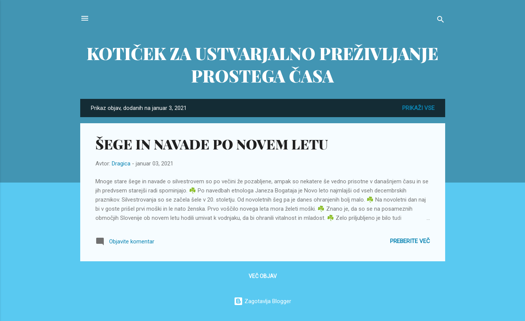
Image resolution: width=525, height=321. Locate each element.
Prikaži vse (418, 108)
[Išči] (440, 20)
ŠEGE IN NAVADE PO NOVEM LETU (211, 144)
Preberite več (410, 241)
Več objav (263, 276)
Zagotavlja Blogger (262, 301)
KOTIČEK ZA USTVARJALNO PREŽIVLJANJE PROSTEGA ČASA (262, 64)
